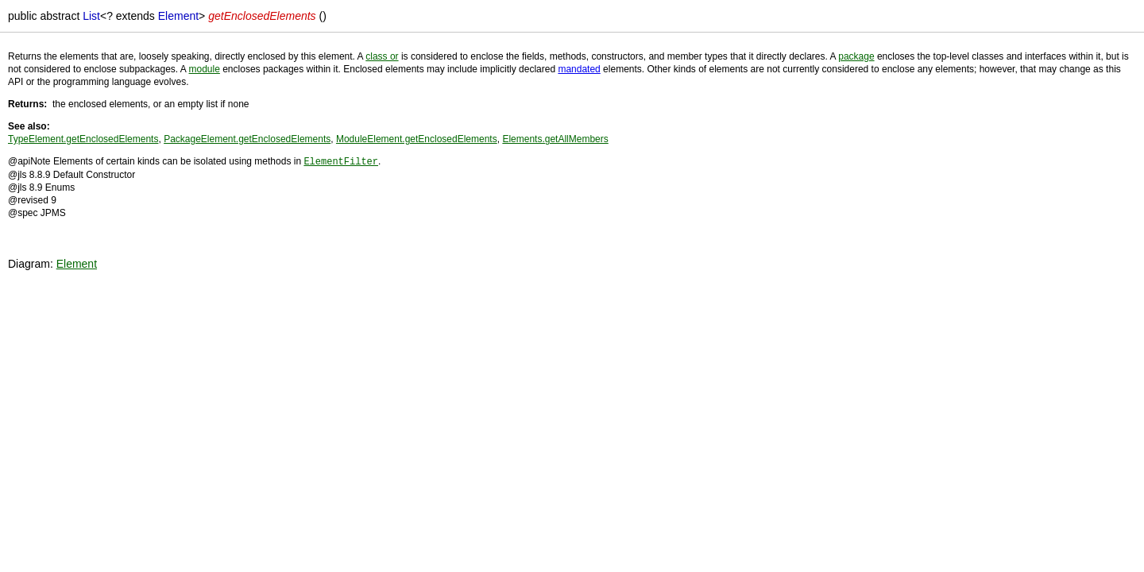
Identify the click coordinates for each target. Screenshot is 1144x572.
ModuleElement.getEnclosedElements (416, 139)
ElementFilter (340, 161)
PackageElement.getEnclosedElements (247, 139)
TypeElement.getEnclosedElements (83, 139)
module (204, 69)
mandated (579, 69)
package (856, 56)
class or (381, 56)
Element (76, 263)
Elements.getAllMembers (555, 139)
